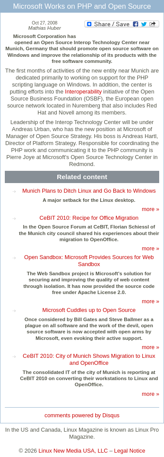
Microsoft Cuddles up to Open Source (89, 310)
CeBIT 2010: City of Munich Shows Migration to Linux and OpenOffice (89, 359)
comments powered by (82, 415)
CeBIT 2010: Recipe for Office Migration (88, 218)
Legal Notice (129, 450)
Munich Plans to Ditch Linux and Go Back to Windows (89, 190)
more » (150, 209)
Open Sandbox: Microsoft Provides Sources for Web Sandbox (89, 260)
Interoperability (83, 91)
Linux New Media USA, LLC (73, 450)
